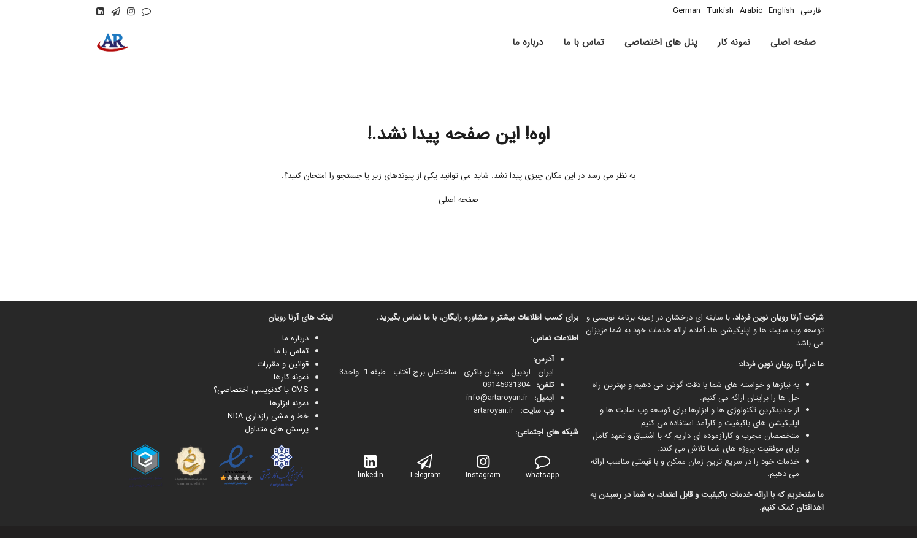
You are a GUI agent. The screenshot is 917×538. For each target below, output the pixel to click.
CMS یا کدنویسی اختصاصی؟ (261, 389)
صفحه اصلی (458, 199)
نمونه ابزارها (289, 403)
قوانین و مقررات (283, 364)
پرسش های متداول (277, 429)
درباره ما (295, 338)
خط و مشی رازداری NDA (268, 416)
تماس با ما (291, 351)
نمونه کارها (291, 377)
